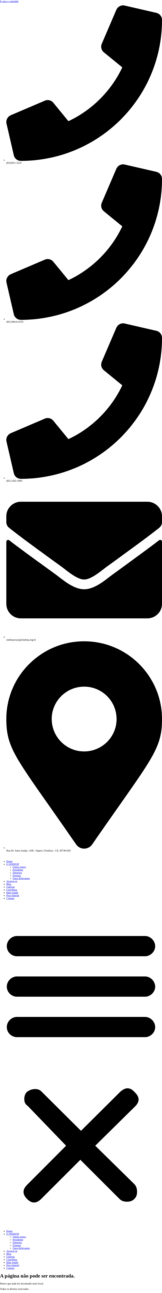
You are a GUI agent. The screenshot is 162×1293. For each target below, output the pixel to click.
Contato (10, 898)
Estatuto (17, 875)
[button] (81, 1064)
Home (9, 861)
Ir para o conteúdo (9, 1)
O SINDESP (12, 864)
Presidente (18, 870)
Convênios (11, 889)
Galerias (10, 887)
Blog (8, 884)
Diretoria (17, 872)
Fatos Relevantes (21, 878)
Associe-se (11, 881)
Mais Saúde (12, 892)
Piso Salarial (12, 895)
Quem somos (19, 867)
